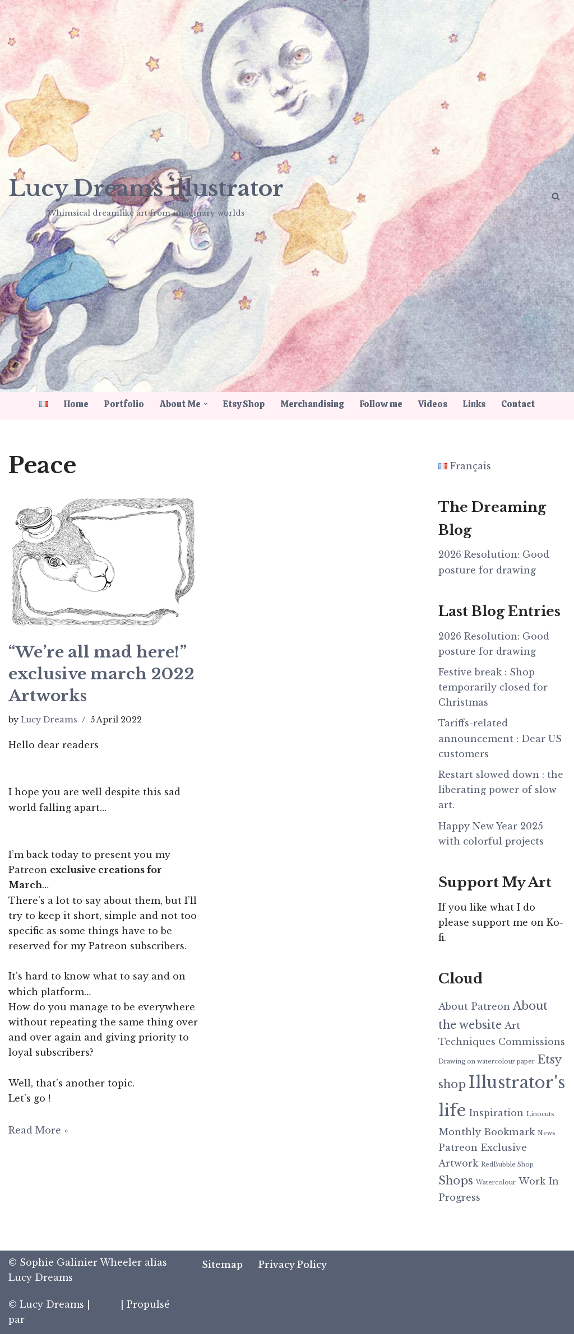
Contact (518, 404)
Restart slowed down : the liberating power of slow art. (500, 789)
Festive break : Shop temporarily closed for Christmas (493, 687)
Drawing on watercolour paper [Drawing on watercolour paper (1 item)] (486, 1061)
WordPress (53, 1319)
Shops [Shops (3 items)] (455, 1180)
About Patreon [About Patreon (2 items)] (474, 1006)
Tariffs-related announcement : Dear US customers (500, 738)
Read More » (38, 1130)
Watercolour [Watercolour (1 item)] (496, 1182)
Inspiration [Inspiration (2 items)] (496, 1112)
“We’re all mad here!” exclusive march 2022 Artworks (101, 674)
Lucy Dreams (49, 720)
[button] (205, 404)
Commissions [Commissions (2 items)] (531, 1041)
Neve (105, 1304)
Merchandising (313, 404)
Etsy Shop (244, 404)
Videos (433, 404)
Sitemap (222, 1264)
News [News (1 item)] (547, 1133)
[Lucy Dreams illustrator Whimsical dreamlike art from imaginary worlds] (146, 195)
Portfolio (124, 404)
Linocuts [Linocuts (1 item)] (540, 1114)
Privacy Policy (292, 1264)
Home (76, 404)
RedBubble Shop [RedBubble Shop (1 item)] (507, 1164)
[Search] (556, 196)
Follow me (381, 404)
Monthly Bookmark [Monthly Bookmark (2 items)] (486, 1131)
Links (475, 404)
